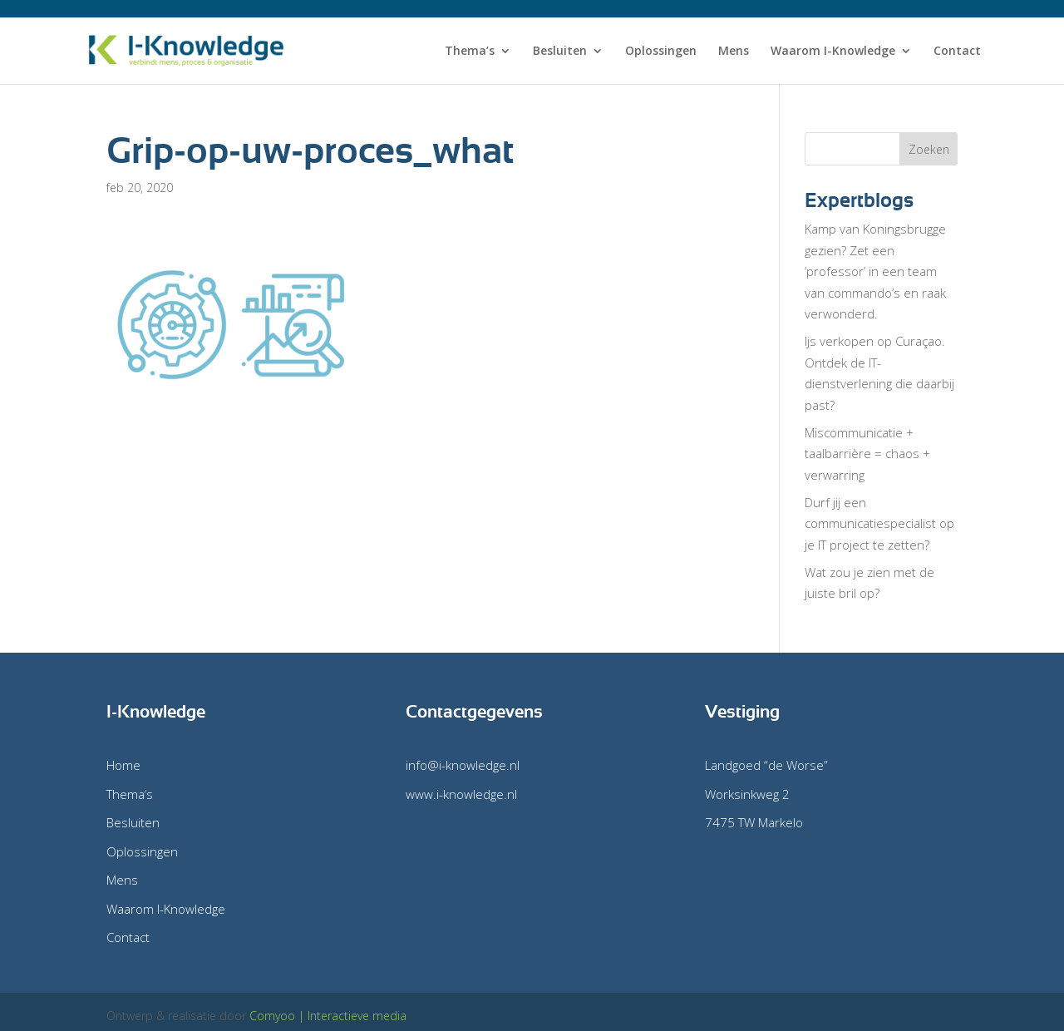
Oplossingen (661, 51)
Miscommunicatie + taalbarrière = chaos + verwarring (867, 453)
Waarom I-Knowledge (833, 51)
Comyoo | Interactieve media (327, 1016)
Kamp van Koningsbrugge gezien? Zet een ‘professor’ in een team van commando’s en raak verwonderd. (875, 271)
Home (123, 765)
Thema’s (470, 51)
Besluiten (560, 51)
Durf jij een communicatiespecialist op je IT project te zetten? (879, 523)
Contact (957, 51)
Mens (733, 51)
